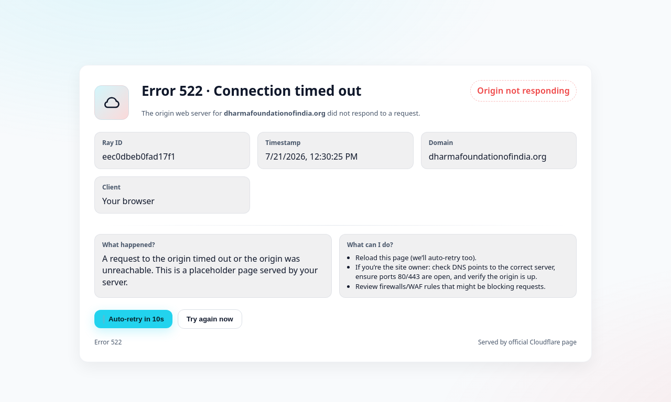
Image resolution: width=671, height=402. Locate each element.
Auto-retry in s (133, 319)
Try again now (210, 319)
